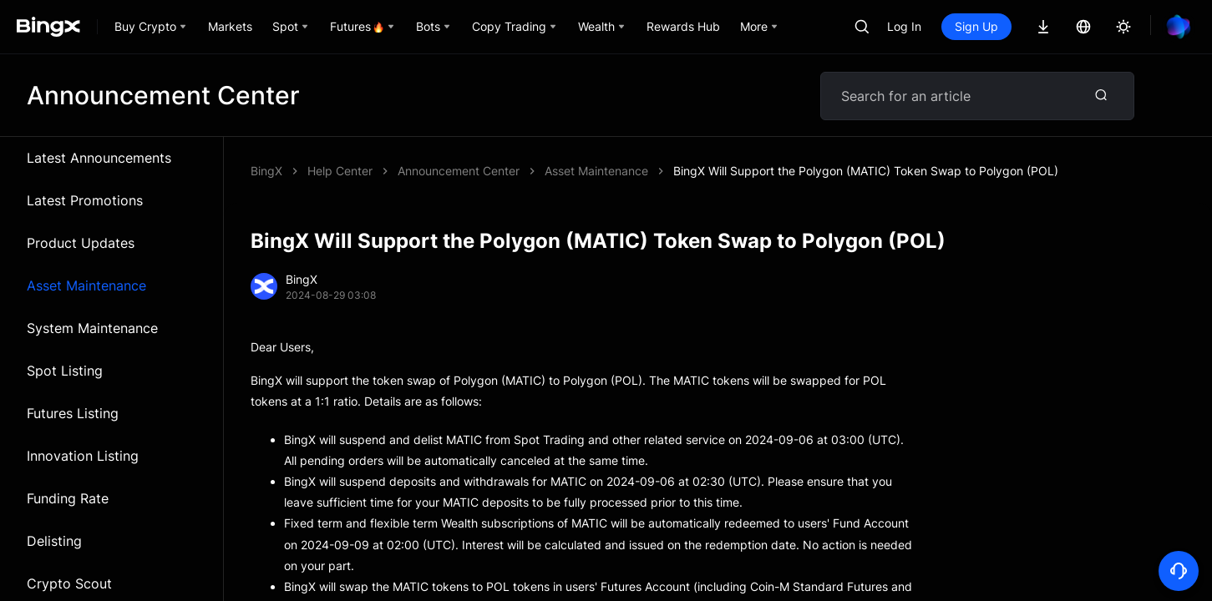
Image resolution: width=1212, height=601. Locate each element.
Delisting (54, 541)
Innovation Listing (83, 455)
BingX (266, 171)
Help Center (340, 171)
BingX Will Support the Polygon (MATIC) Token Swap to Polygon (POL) (865, 171)
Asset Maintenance (86, 285)
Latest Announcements (99, 157)
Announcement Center (459, 171)
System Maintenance (92, 328)
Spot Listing (65, 370)
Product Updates (80, 243)
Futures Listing (73, 413)
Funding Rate (68, 498)
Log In (904, 26)
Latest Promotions (85, 200)
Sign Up (976, 26)
